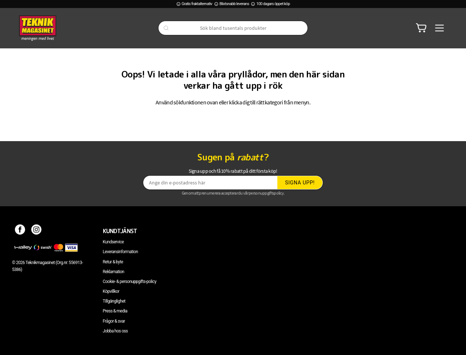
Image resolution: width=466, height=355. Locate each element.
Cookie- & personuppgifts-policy (129, 281)
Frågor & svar (114, 321)
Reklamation (113, 271)
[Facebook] (20, 231)
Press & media (115, 311)
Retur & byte (113, 261)
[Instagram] (36, 231)
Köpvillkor (111, 291)
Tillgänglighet (114, 301)
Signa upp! (300, 183)
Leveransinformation (120, 251)
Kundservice (113, 241)
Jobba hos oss (115, 331)
